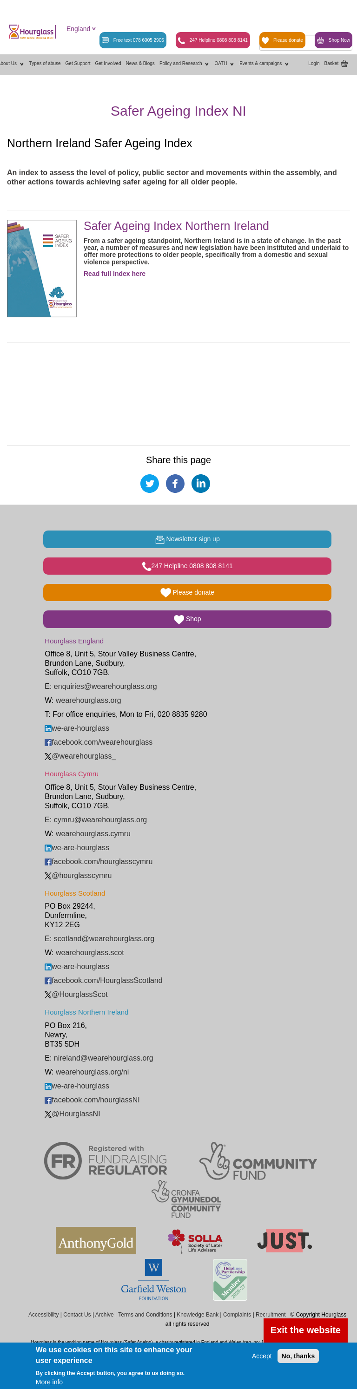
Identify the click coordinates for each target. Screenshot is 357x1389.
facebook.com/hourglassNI (92, 1100)
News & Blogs (140, 63)
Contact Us (77, 1314)
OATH (224, 63)
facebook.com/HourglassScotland (103, 980)
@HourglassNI (72, 1114)
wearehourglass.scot (90, 953)
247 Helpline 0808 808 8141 (213, 40)
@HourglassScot (76, 994)
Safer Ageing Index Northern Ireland (176, 226)
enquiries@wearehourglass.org (105, 686)
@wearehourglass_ (80, 756)
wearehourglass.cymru (93, 834)
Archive (104, 1314)
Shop (187, 619)
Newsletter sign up (187, 539)
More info (49, 1382)
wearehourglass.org (88, 700)
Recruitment (271, 1314)
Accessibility (43, 1314)
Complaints (237, 1314)
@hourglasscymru (78, 875)
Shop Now (333, 40)
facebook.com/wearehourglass (98, 742)
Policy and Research (184, 63)
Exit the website (306, 1330)
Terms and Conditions (145, 1314)
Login (313, 63)
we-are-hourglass (77, 728)
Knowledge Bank (197, 1314)
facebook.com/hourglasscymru (98, 861)
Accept (262, 1356)
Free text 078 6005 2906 (133, 40)
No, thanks (298, 1356)
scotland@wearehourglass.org (104, 939)
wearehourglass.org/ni (92, 1072)
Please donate (282, 40)
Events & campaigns (264, 63)
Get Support (78, 63)
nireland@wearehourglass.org (103, 1058)
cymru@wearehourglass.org (100, 820)
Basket (331, 63)
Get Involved (108, 63)
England (78, 29)
